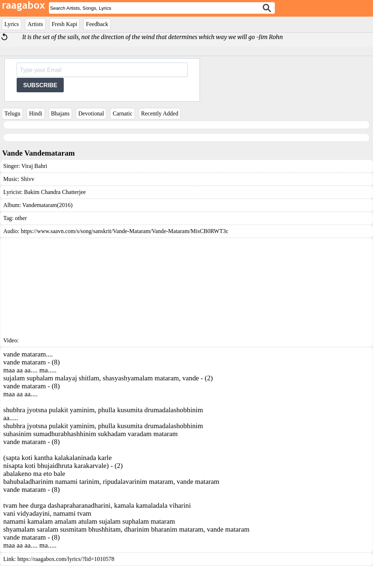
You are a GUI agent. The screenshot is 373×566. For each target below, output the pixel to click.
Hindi (35, 113)
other (21, 218)
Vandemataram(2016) (47, 205)
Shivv (27, 179)
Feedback (97, 24)
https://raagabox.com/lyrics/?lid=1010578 (65, 559)
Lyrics (11, 24)
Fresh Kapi (64, 24)
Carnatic (122, 113)
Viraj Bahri (34, 166)
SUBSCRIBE (40, 85)
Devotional (91, 113)
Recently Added (160, 113)
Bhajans (60, 113)
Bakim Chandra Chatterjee (55, 192)
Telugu (12, 113)
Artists (35, 24)
